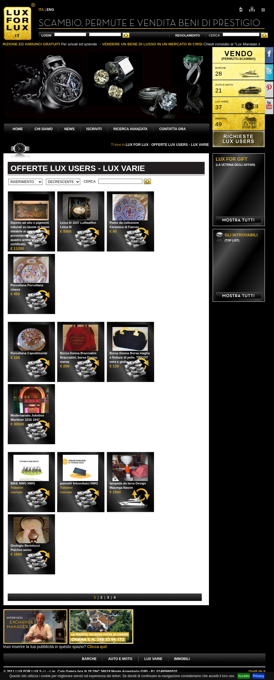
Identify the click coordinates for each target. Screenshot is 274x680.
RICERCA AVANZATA (130, 129)
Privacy (258, 676)
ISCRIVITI (94, 129)
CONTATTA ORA (172, 129)
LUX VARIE (153, 659)
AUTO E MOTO (120, 659)
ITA (41, 10)
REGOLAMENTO (187, 35)
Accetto (243, 676)
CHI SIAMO (44, 129)
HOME (18, 129)
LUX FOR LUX (137, 145)
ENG (50, 10)
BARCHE (89, 659)
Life (257, 671)
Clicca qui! (97, 646)
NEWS (69, 129)
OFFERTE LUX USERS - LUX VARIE (180, 145)
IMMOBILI (182, 659)
